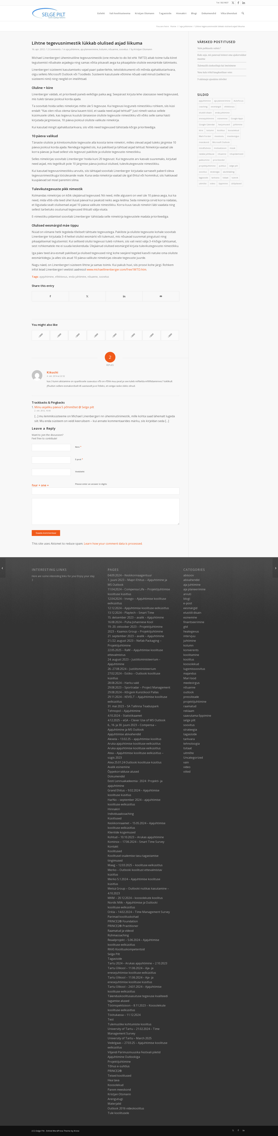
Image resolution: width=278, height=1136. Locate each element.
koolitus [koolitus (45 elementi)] (221, 130)
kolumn (103, 49)
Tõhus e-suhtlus (119, 1066)
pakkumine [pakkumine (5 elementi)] (204, 160)
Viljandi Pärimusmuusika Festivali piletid (134, 1052)
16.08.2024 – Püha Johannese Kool (130, 622)
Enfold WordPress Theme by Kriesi (62, 1130)
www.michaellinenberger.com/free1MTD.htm (116, 269)
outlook (188, 692)
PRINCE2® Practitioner (123, 926)
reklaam (188, 711)
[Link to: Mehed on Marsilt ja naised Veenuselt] (151, 335)
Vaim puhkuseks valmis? (209, 48)
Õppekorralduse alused (123, 772)
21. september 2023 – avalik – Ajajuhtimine (136, 636)
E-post (79, 459)
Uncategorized (193, 758)
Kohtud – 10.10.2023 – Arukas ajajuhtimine (136, 837)
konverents (191, 650)
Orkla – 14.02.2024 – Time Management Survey (139, 912)
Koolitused (115, 851)
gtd (185, 627)
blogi (186, 599)
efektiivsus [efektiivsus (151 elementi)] (229, 106)
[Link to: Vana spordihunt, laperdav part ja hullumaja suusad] (170, 335)
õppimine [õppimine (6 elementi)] (223, 183)
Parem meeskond (119, 1090)
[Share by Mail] (161, 296)
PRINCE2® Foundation (123, 921)
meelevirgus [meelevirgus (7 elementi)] (233, 136)
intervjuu (189, 636)
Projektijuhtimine (119, 1062)
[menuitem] (101, 13)
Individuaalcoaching (121, 814)
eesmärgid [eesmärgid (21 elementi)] (216, 106)
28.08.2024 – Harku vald (123, 683)
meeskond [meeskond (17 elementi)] (204, 142)
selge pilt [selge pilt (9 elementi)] (233, 165)
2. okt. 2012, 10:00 (42, 410)
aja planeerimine (89, 49)
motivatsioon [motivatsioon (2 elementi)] (220, 148)
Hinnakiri (114, 809)
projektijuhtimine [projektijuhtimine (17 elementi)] (207, 165)
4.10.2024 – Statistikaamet (125, 716)
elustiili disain (192, 613)
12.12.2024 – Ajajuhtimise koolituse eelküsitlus (138, 608)
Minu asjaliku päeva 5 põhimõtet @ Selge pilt (64, 407)
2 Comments (54, 49)
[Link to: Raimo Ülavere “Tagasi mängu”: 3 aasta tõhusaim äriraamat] (41, 335)
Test (111, 1019)
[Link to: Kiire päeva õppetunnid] (78, 335)
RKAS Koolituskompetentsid (126, 949)
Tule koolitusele (118, 1113)
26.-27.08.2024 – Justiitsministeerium (132, 669)
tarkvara (189, 739)
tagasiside (190, 734)
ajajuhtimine (46, 276)
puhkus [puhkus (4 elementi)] (222, 165)
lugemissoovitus (194, 669)
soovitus (123, 49)
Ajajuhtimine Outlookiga (124, 1057)
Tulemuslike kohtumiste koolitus (129, 1024)
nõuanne (113, 49)
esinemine (190, 617)
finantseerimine (193, 622)
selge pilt (189, 720)
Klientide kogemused (121, 832)
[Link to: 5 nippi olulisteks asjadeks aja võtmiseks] (96, 335)
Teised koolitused (119, 1076)
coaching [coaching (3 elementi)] (203, 106)
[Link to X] (232, 2)
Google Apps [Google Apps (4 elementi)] (237, 118)
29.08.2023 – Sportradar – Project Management (139, 687)
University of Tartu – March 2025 (130, 1038)
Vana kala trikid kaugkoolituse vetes (214, 72)
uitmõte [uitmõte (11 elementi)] (203, 183)
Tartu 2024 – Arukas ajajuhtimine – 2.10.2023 (137, 963)
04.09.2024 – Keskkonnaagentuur (130, 575)
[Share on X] (87, 296)
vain (186, 762)
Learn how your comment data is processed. (113, 543)
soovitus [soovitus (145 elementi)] (203, 171)
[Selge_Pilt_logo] (49, 13)
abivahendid (191, 580)
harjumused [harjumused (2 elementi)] (224, 124)
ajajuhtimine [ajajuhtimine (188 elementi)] (205, 100)
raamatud (189, 706)
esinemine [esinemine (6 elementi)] (222, 118)
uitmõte (188, 753)
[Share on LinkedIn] (124, 296)
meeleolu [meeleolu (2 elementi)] (219, 136)
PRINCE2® (115, 1071)
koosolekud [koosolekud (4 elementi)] (233, 130)
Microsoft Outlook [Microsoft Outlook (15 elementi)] (221, 142)
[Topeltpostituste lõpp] (2, 568)
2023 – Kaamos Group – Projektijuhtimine (135, 631)
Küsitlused (114, 818)
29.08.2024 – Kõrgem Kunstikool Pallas (133, 692)
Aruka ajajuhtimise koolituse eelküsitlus (134, 744)
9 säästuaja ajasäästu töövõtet (212, 79)
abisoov (188, 575)
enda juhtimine (77, 276)
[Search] (242, 13)
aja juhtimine (72, 49)
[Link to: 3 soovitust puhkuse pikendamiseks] (133, 335)
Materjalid (114, 1104)
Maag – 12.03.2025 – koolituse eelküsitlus (135, 865)
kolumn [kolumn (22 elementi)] (210, 130)
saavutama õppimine (197, 716)
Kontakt (113, 846)
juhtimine (189, 641)
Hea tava (113, 1080)
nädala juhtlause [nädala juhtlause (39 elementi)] (206, 154)
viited (186, 772)
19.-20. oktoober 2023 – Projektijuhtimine (135, 627)
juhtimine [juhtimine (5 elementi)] (237, 124)
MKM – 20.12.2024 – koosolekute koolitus (135, 898)
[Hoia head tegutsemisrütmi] (275, 568)
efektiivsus (61, 276)
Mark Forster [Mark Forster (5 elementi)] (205, 136)
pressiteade (191, 697)
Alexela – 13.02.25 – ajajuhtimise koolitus (134, 739)
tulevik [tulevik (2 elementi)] (235, 177)
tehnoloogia (191, 744)
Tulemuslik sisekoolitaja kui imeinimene (216, 65)
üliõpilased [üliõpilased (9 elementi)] (236, 183)
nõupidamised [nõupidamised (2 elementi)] (236, 154)
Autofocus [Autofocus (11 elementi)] (238, 100)
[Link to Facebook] (238, 2)
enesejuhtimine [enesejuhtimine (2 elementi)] (206, 118)
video (186, 767)
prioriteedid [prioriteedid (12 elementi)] (218, 160)
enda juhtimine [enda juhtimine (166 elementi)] (222, 112)
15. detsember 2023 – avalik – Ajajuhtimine (136, 617)
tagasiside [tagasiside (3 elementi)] (203, 177)
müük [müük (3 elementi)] (232, 148)
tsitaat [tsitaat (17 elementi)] (225, 177)
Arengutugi (115, 1099)
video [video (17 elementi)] (212, 183)
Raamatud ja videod (121, 931)
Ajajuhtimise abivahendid (124, 734)
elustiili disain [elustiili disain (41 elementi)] (205, 112)
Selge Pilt (114, 954)
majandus (189, 673)
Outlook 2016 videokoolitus (126, 1108)
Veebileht (79, 471)
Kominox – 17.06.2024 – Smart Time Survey (136, 842)
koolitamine (191, 655)
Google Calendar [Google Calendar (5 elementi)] (207, 124)
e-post (187, 603)
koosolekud (191, 664)
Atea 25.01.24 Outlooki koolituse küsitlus (135, 762)
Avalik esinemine (119, 767)
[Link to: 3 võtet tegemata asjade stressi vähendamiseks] (115, 335)
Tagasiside (115, 959)
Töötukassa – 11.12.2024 (124, 1015)
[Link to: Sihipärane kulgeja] (59, 335)
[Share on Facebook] (50, 296)
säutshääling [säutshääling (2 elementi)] (228, 171)
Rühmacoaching (118, 935)
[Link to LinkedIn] (243, 2)
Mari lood (189, 678)
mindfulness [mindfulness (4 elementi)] (205, 148)
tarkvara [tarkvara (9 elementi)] (215, 177)
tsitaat (187, 748)
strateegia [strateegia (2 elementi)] (214, 171)
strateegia (190, 730)
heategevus (191, 631)
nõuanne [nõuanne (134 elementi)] (222, 154)
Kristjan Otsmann (143, 49)
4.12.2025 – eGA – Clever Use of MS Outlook (136, 720)
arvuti (187, 594)
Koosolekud (115, 1085)
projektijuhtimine (194, 702)
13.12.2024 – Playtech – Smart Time (131, 613)
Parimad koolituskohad (123, 917)
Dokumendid (116, 776)
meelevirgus (191, 683)
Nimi (78, 446)
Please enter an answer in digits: (91, 484)
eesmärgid (190, 608)
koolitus (188, 659)
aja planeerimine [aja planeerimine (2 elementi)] (222, 100)
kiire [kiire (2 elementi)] (201, 130)
